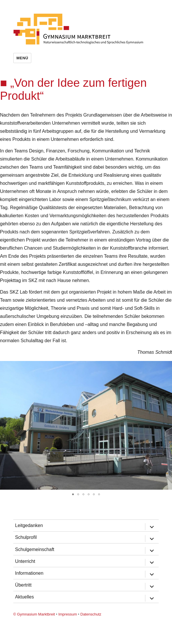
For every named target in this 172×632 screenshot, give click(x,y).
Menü (22, 58)
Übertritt (23, 585)
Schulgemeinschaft (34, 549)
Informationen (29, 573)
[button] (166, 366)
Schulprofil (26, 537)
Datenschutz (90, 614)
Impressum (67, 614)
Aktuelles (24, 596)
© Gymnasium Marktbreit (34, 614)
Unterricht (25, 561)
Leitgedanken (29, 525)
